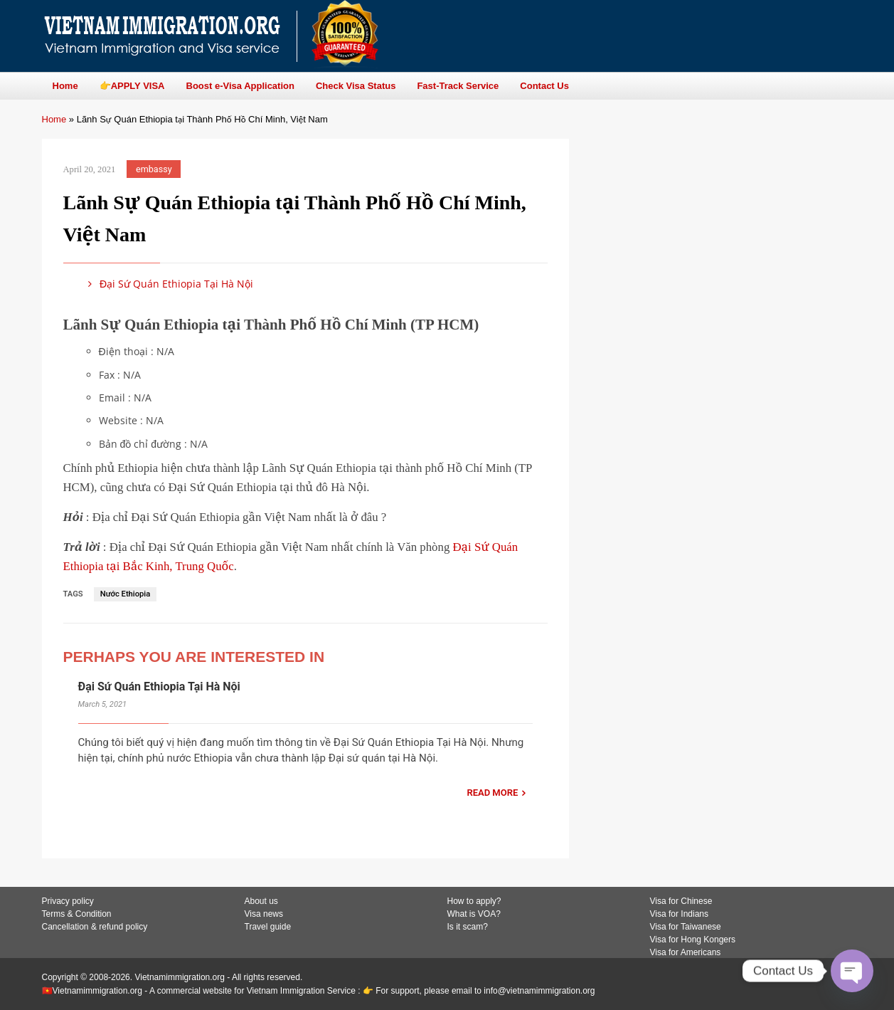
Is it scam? (467, 927)
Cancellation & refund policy (95, 927)
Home (54, 119)
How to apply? (474, 901)
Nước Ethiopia (125, 594)
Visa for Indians (679, 914)
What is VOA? (474, 914)
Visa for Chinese (681, 901)
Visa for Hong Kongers (693, 940)
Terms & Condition (77, 914)
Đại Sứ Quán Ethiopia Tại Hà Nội (168, 283)
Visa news (264, 914)
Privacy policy (68, 901)
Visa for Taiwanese (685, 927)
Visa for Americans (685, 952)
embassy (154, 169)
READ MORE (492, 792)
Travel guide (268, 927)
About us (261, 901)
